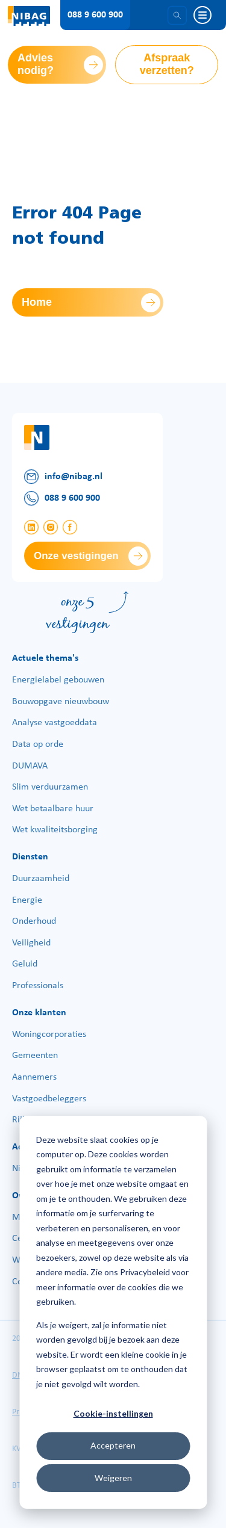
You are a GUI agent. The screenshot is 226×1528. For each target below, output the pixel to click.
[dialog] (113, 1312)
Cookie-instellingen (113, 1413)
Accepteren (113, 1445)
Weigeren (113, 1478)
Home (37, 302)
